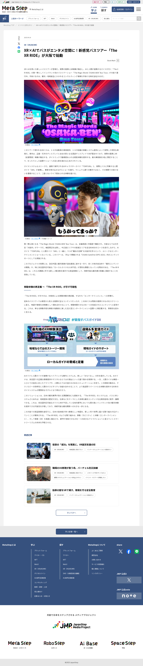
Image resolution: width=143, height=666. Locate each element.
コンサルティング (40, 582)
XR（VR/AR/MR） (93, 18)
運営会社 (95, 555)
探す (61, 544)
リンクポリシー (97, 573)
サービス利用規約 (98, 564)
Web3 (53, 18)
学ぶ (4, 18)
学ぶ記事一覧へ (71, 531)
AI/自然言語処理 (79, 18)
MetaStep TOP (9, 25)
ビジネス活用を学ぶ (25, 25)
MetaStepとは (9, 544)
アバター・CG (39, 555)
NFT (45, 18)
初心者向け (107, 18)
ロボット (120, 2)
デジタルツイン (64, 18)
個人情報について (98, 569)
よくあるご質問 (97, 550)
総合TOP (96, 2)
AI (112, 2)
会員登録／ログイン (125, 9)
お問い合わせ (96, 560)
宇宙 (105, 2)
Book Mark (111, 60)
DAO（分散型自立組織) (71, 573)
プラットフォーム (33, 18)
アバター (66, 555)
